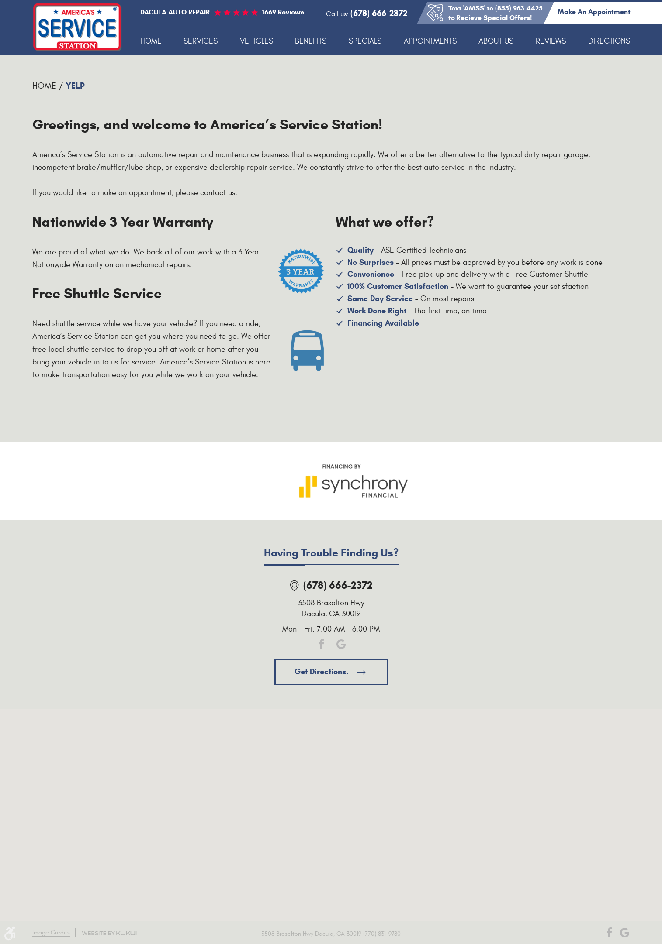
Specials (365, 41)
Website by (109, 933)
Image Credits (51, 932)
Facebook (321, 644)
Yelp (75, 85)
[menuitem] (151, 41)
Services (201, 41)
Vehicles (256, 41)
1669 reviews (283, 12)
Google (341, 644)
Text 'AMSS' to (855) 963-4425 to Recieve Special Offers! (495, 13)
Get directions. (322, 671)
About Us (495, 41)
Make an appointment (594, 11)
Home (151, 41)
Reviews (551, 41)
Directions (609, 41)
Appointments (430, 41)
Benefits (310, 41)
